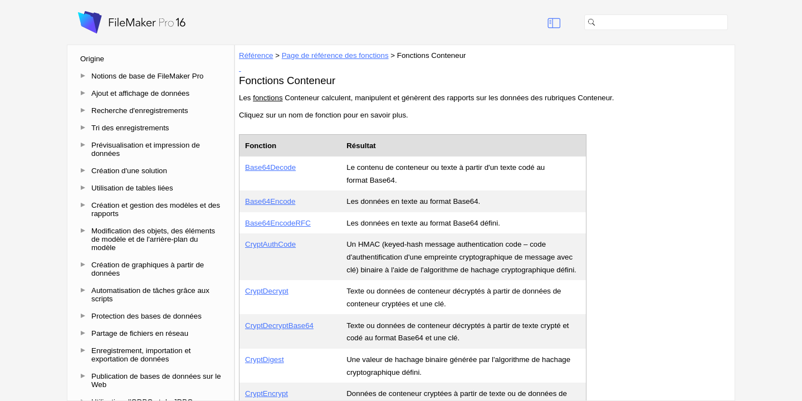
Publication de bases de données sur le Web (156, 380)
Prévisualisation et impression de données (145, 149)
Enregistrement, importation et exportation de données (141, 354)
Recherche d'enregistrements (139, 110)
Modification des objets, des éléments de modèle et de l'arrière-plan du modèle (153, 239)
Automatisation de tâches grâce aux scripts (150, 294)
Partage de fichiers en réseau (139, 333)
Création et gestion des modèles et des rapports (155, 209)
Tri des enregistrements (130, 128)
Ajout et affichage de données (140, 93)
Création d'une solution (129, 171)
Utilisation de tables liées (132, 188)
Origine (92, 59)
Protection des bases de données (146, 316)
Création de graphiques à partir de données (147, 269)
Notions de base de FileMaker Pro (147, 76)
